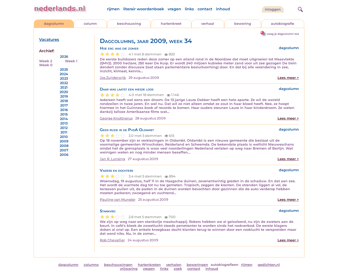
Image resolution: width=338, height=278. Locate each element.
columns (91, 265)
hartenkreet (171, 24)
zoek (178, 269)
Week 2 (45, 61)
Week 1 (71, 61)
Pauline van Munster (117, 200)
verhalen (173, 265)
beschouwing (129, 24)
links (189, 9)
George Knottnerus (116, 118)
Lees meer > (288, 78)
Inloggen (273, 9)
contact (205, 9)
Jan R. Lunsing (112, 159)
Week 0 (46, 65)
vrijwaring (129, 269)
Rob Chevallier (112, 240)
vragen (174, 9)
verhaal (207, 24)
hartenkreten (149, 265)
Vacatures (49, 39)
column (90, 24)
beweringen (197, 265)
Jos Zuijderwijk (113, 78)
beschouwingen (118, 265)
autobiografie (282, 24)
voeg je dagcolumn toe (283, 34)
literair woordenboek (143, 9)
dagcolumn (54, 24)
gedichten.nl (269, 265)
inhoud (223, 9)
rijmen (113, 9)
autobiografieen (224, 265)
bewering (242, 24)
